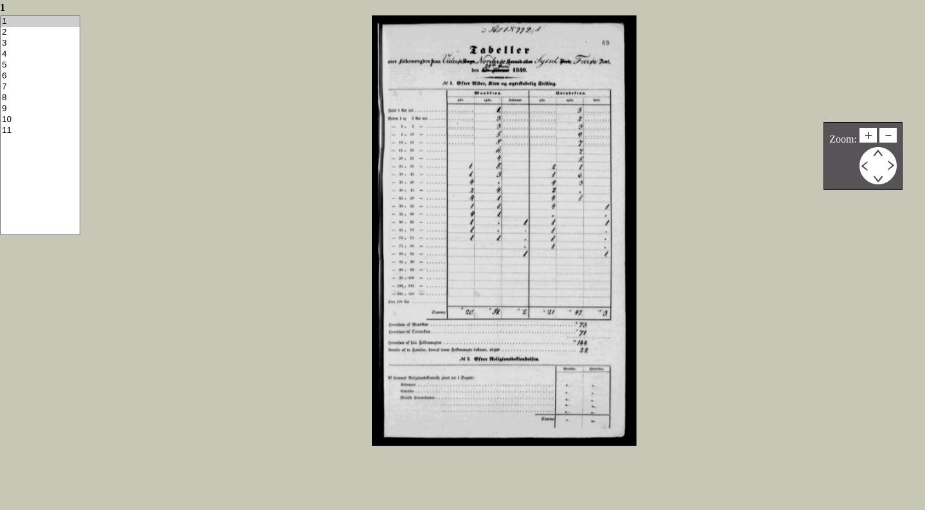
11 (40, 130)
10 (40, 119)
